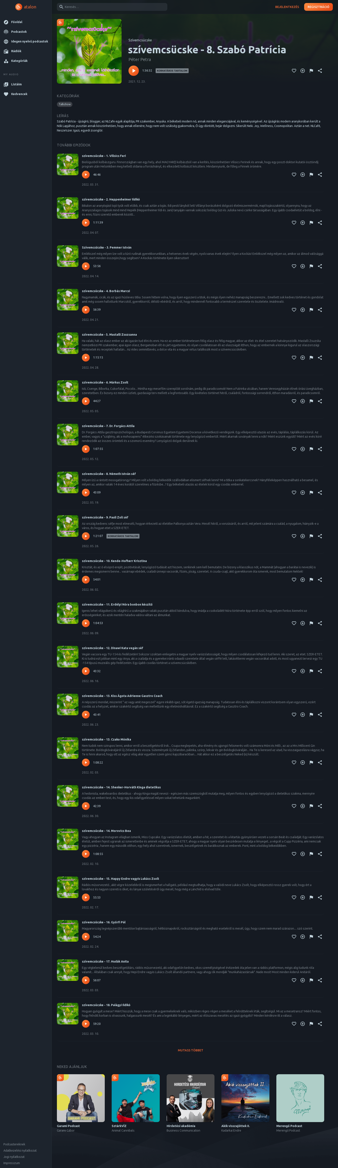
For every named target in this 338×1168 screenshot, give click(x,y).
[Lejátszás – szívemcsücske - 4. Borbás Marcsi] (86, 310)
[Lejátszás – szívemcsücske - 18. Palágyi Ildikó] (86, 1024)
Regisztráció (318, 7)
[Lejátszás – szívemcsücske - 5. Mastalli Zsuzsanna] (86, 358)
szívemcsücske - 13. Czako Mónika (106, 739)
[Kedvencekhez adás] (294, 70)
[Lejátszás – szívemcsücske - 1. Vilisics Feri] (86, 174)
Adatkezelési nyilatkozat (20, 1150)
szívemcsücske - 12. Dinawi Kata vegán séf (112, 648)
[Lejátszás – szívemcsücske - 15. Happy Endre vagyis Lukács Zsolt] (86, 897)
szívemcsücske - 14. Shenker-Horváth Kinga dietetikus (121, 787)
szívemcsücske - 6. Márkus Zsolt (105, 382)
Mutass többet (190, 1050)
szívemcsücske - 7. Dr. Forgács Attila (108, 426)
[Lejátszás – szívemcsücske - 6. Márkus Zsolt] (86, 401)
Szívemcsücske (140, 40)
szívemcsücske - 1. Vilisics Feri (104, 156)
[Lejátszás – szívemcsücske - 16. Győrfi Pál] (86, 937)
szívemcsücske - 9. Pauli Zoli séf (105, 517)
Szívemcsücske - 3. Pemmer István (106, 247)
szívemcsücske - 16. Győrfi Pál (103, 922)
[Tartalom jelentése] (311, 70)
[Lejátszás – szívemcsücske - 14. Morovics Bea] (86, 854)
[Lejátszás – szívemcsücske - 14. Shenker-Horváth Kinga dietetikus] (86, 806)
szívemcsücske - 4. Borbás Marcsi (106, 291)
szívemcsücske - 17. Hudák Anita (105, 961)
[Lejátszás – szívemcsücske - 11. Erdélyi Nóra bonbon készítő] (86, 623)
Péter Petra (139, 59)
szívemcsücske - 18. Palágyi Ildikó (106, 1005)
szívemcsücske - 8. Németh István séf (109, 474)
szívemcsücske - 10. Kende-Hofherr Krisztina (114, 561)
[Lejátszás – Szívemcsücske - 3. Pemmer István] (86, 266)
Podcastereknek (14, 1144)
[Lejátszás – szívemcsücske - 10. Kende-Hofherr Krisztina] (86, 580)
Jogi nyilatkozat (14, 1157)
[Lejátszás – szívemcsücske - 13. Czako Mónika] (86, 762)
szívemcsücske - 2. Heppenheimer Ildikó (111, 199)
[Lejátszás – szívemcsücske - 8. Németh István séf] (86, 492)
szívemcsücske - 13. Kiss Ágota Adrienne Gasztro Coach (122, 696)
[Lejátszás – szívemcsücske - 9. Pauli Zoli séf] (86, 536)
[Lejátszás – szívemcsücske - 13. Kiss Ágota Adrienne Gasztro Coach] (86, 715)
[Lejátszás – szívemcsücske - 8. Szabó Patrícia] (133, 71)
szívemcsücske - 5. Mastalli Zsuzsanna (109, 334)
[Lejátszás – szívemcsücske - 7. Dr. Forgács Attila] (86, 449)
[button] (26, 22)
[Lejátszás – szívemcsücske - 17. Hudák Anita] (86, 980)
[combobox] (111, 7)
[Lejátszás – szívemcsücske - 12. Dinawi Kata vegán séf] (86, 671)
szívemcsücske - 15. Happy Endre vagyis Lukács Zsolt (120, 878)
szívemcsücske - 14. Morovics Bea (106, 831)
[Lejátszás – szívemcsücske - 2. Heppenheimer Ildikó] (86, 223)
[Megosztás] (320, 70)
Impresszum (11, 1163)
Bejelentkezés (287, 7)
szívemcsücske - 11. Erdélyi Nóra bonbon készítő (117, 604)
